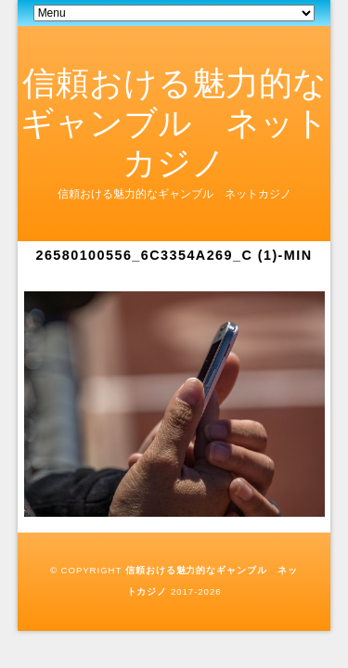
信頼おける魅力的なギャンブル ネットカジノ (174, 123)
